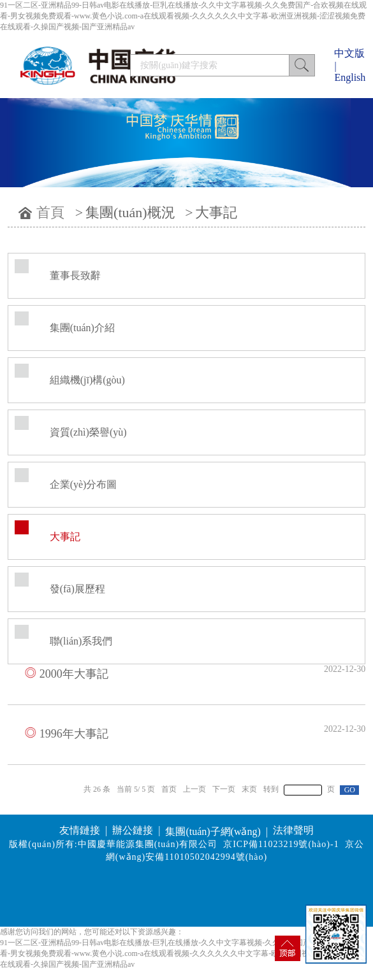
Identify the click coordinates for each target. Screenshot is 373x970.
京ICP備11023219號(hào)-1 (281, 844)
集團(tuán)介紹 (82, 327)
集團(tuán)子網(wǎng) (212, 831)
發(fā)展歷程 (77, 588)
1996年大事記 (74, 733)
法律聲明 (293, 830)
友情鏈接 (79, 830)
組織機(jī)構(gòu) (87, 379)
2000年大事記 (74, 673)
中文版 (349, 53)
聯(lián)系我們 (81, 641)
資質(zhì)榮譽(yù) (88, 432)
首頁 (50, 212)
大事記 (216, 212)
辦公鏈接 (132, 830)
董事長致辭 (75, 275)
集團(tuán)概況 (130, 212)
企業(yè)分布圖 (83, 484)
